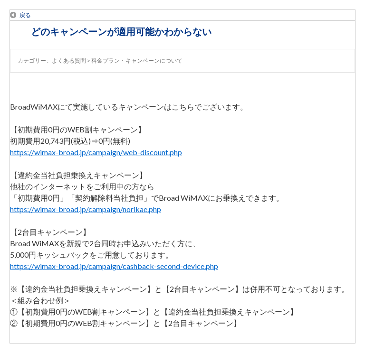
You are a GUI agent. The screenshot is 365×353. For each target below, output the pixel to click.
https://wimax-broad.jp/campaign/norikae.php (85, 209)
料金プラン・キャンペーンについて (136, 60)
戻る (25, 15)
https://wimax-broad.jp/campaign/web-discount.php (96, 152)
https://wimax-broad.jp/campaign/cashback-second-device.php (114, 265)
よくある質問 (69, 60)
